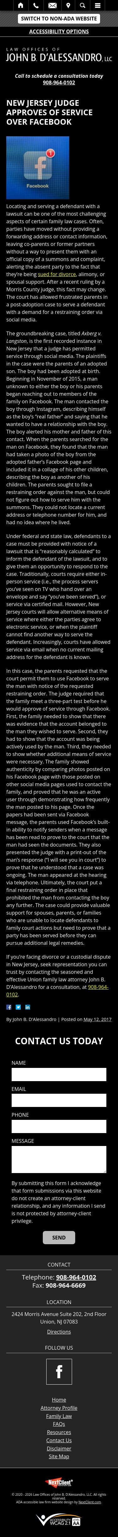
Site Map (59, 1456)
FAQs (59, 1424)
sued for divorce (57, 274)
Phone (20, 1115)
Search (82, 5)
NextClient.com (89, 1502)
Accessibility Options (59, 31)
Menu (97, 5)
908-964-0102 (59, 82)
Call (36, 5)
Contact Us (59, 1440)
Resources (59, 1432)
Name (19, 1063)
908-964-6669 (66, 1285)
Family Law (59, 1416)
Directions (59, 1332)
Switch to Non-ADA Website (59, 18)
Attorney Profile (59, 1407)
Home (21, 5)
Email (52, 5)
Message (23, 1141)
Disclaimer (59, 1448)
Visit (68, 5)
